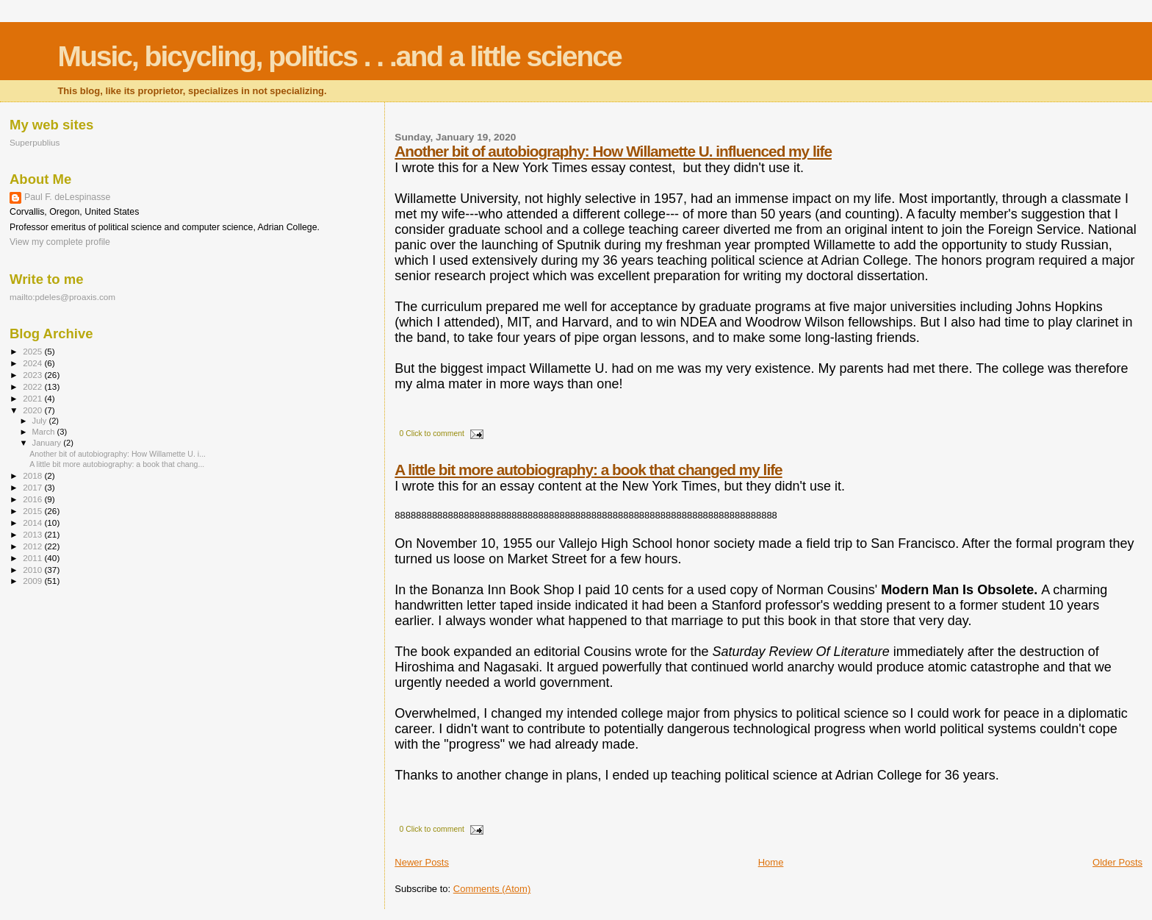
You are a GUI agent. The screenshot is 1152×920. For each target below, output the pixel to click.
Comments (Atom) (491, 888)
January (48, 442)
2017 (33, 487)
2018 (33, 475)
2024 (33, 363)
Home (771, 862)
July (40, 420)
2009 (33, 580)
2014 (33, 522)
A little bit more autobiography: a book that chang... (116, 464)
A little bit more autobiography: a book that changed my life (588, 469)
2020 (33, 410)
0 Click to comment (432, 433)
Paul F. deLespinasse (67, 197)
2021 (33, 398)
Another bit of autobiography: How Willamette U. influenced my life (613, 151)
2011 (33, 558)
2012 (33, 546)
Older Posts (1117, 862)
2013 (33, 534)
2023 (33, 374)
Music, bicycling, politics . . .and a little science (339, 56)
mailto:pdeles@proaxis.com (62, 297)
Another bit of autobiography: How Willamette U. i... (117, 453)
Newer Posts (422, 862)
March (44, 431)
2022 (33, 386)
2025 (33, 351)
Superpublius (35, 142)
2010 (33, 569)
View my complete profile (60, 242)
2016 (33, 499)
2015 (33, 511)
